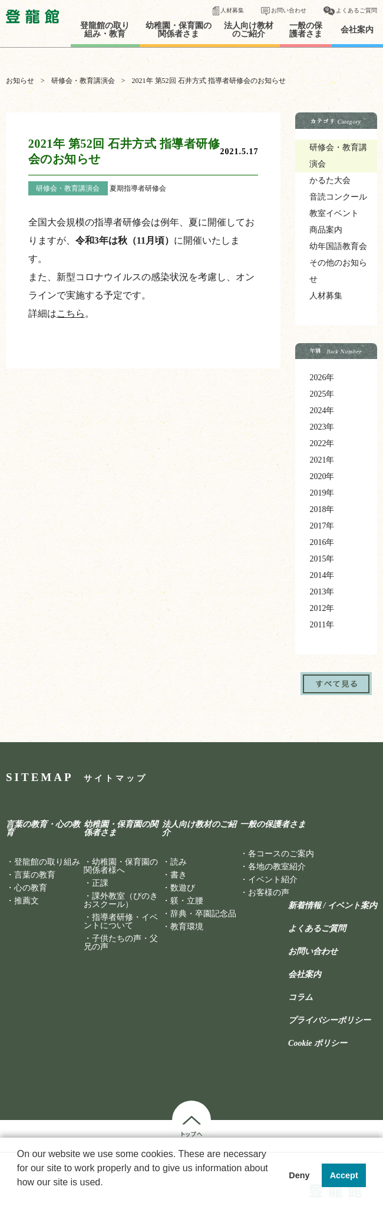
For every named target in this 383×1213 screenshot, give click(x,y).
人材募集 (232, 10)
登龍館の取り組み (47, 862)
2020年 (321, 476)
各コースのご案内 (281, 853)
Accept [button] (344, 1175)
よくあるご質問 (356, 10)
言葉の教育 (34, 874)
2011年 (321, 624)
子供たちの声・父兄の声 (121, 942)
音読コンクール (338, 196)
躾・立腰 (186, 900)
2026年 (321, 377)
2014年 (321, 575)
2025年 (321, 394)
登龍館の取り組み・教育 (105, 30)
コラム (300, 997)
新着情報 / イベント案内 (332, 906)
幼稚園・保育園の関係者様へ (121, 866)
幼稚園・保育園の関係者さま (179, 30)
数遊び (182, 887)
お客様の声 (268, 892)
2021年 (321, 460)
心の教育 (30, 887)
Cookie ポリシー (317, 1043)
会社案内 (357, 30)
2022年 (321, 443)
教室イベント (334, 213)
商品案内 (325, 229)
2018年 (321, 509)
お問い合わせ (288, 10)
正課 (100, 883)
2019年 (321, 492)
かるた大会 (330, 180)
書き (178, 874)
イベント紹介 (273, 879)
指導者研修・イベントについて (121, 921)
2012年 (321, 608)
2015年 (321, 558)
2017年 (321, 525)
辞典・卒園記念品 (203, 913)
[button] (19, 1197)
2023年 (321, 427)
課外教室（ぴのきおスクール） (121, 900)
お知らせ (20, 81)
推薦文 (26, 900)
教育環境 (186, 926)
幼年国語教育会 (338, 246)
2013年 (321, 591)
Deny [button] (299, 1175)
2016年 (321, 542)
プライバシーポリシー (329, 1020)
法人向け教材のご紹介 (248, 30)
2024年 (321, 410)
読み (178, 862)
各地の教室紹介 (277, 866)
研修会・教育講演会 (83, 81)
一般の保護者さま (305, 30)
